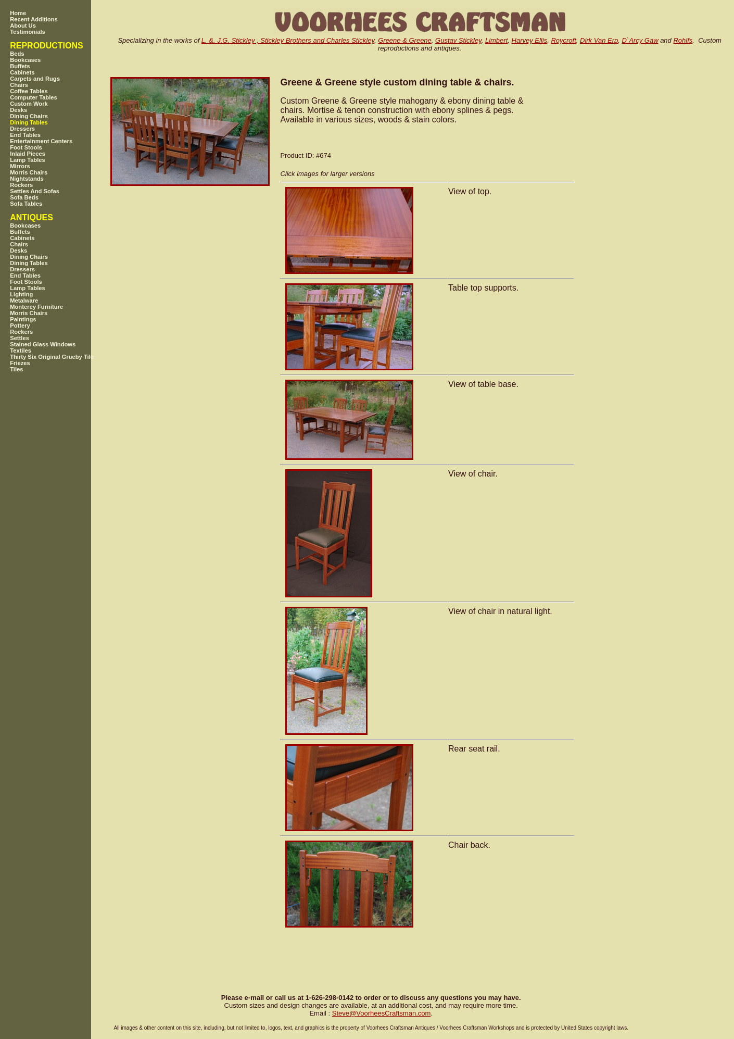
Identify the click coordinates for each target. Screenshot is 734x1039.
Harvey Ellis (530, 40)
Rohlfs (682, 40)
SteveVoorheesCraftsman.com (381, 1013)
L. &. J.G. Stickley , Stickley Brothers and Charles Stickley (287, 40)
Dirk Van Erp (599, 40)
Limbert (496, 40)
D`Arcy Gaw (640, 40)
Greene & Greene (405, 40)
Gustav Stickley (458, 40)
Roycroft (563, 40)
